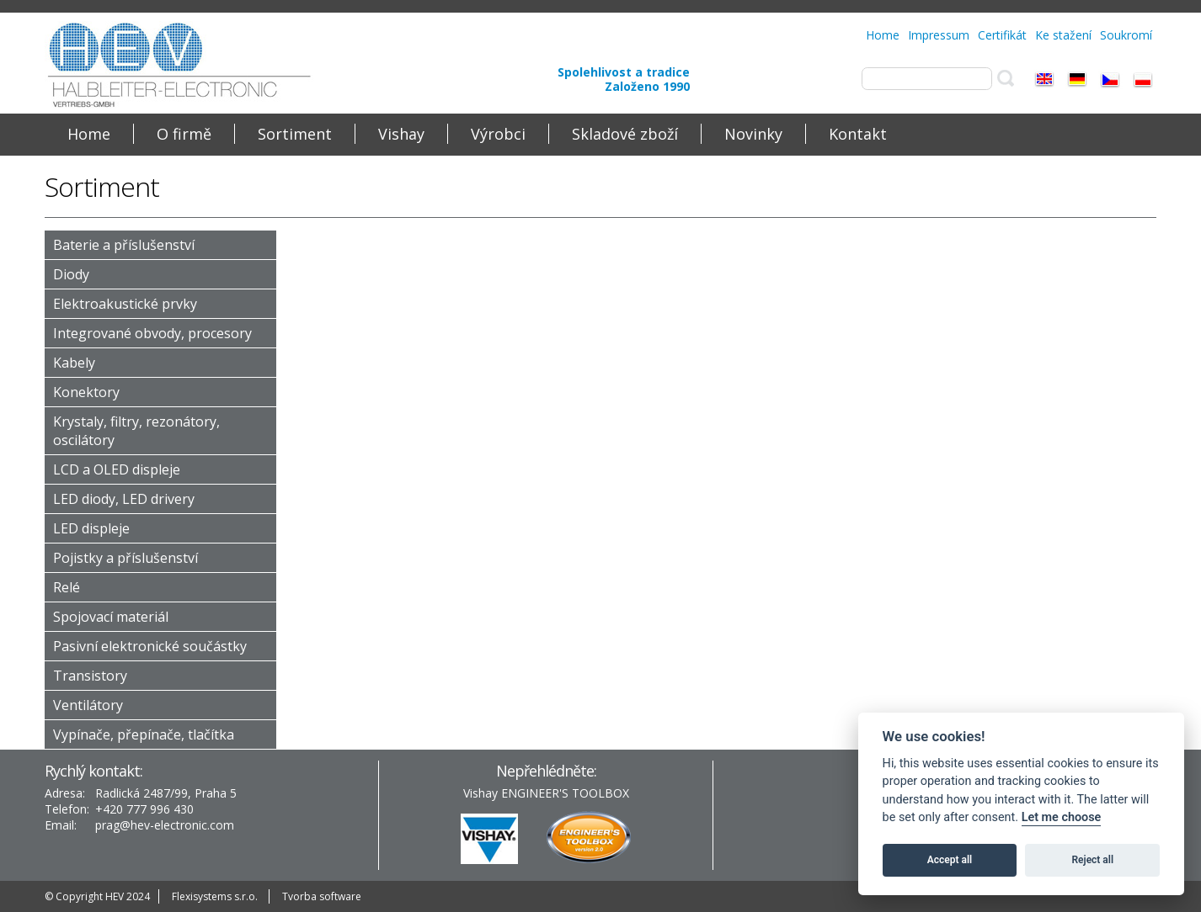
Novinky (753, 134)
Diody (71, 274)
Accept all (949, 860)
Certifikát (1002, 35)
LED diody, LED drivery (124, 499)
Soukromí (1126, 35)
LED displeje (91, 528)
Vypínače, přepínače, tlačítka (143, 734)
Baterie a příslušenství (124, 245)
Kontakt (858, 134)
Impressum (938, 35)
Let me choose (1062, 817)
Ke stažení (1063, 35)
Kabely (74, 362)
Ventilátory (88, 705)
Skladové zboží (625, 134)
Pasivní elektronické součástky (150, 646)
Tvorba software (321, 896)
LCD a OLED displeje (116, 469)
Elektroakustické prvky (125, 303)
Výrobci (498, 134)
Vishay (401, 134)
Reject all (1093, 860)
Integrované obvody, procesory (152, 333)
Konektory (86, 392)
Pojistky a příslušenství (125, 558)
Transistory (90, 675)
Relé (66, 587)
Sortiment (295, 134)
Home (882, 35)
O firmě (184, 134)
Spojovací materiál (110, 616)
